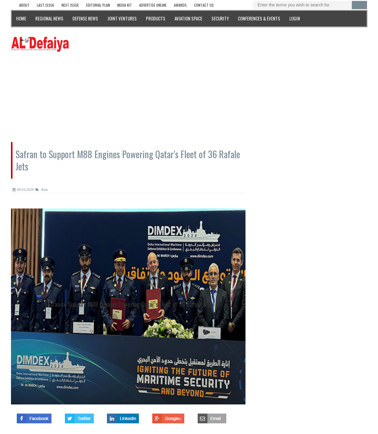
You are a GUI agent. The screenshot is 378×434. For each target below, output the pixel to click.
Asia (41, 189)
